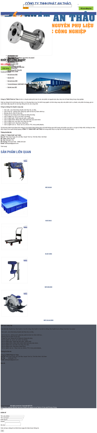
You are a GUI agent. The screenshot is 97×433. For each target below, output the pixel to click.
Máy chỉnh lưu (12, 57)
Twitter (9, 72)
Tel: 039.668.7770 (86, 4)
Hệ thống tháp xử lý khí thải (16, 67)
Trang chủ (3, 15)
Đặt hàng (6, 68)
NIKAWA (23, 15)
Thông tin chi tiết (16, 66)
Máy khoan (48, 187)
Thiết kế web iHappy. (5, 405)
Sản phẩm (9, 15)
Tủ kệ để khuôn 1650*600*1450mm (18, 84)
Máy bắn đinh (48, 287)
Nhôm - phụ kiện (16, 15)
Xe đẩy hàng (48, 254)
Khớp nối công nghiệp (31, 15)
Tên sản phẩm (5, 416)
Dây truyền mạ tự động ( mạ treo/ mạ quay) (21, 57)
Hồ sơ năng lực (86, 8)
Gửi (2, 431)
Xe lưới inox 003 (12, 81)
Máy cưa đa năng (48, 320)
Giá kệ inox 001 (12, 87)
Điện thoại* (4, 419)
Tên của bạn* (4, 418)
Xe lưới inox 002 (12, 74)
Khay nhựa (48, 220)
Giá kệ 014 (11, 78)
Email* (3, 421)
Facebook (4, 72)
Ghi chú (3, 425)
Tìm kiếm (25, 8)
